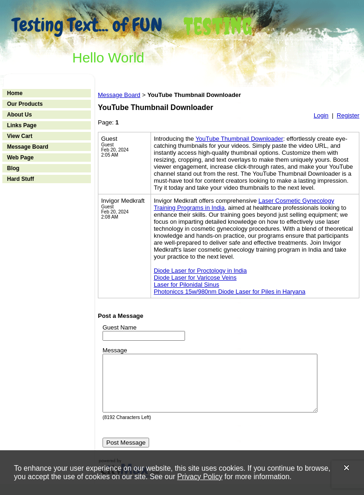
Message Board (27, 147)
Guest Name (120, 327)
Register (348, 115)
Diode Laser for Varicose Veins (195, 277)
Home (14, 93)
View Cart (19, 136)
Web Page (20, 157)
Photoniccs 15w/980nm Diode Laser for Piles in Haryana (229, 291)
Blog (13, 168)
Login (321, 115)
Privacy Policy (199, 477)
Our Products (25, 104)
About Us (19, 114)
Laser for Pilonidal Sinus (186, 284)
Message (115, 350)
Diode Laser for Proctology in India (200, 270)
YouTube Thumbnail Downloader (239, 138)
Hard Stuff (20, 179)
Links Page (21, 125)
